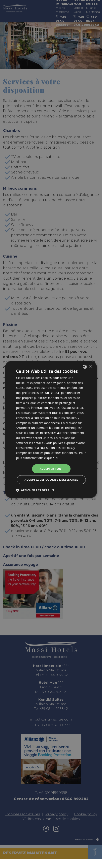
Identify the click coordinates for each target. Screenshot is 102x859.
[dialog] (51, 429)
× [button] (90, 366)
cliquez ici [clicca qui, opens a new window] (51, 457)
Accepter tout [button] (51, 468)
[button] (35, 490)
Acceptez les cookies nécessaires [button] (51, 480)
